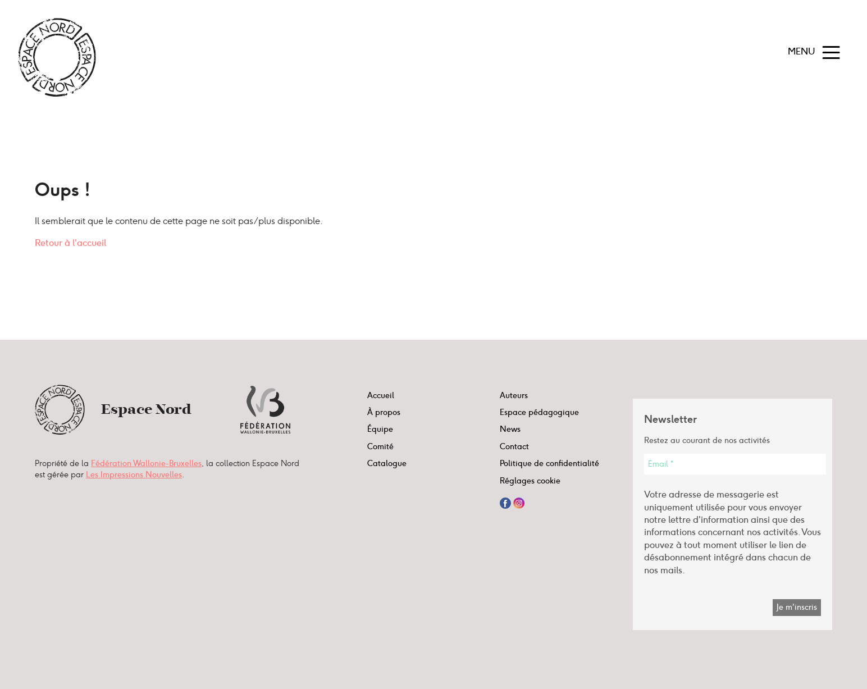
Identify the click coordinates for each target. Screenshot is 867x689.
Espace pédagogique (539, 412)
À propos (383, 412)
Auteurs (514, 395)
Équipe (380, 429)
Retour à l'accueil (70, 243)
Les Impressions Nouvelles (134, 474)
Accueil (380, 395)
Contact (514, 446)
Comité (380, 446)
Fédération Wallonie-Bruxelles (146, 463)
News (510, 429)
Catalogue (387, 463)
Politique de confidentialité (549, 463)
